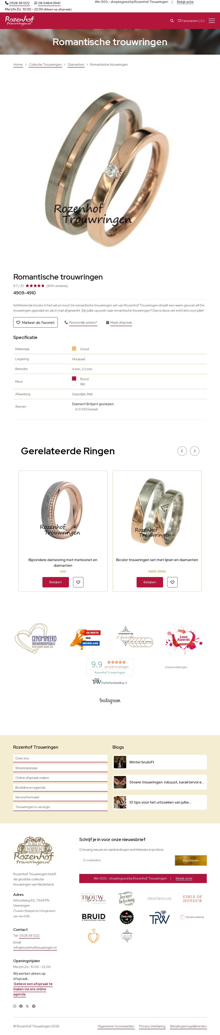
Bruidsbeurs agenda (30, 787)
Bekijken (55, 582)
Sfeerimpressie (26, 768)
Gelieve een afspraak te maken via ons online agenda (33, 989)
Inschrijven (191, 860)
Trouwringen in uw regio (32, 807)
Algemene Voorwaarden (116, 1026)
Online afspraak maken (32, 778)
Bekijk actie (185, 3)
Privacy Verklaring (152, 1026)
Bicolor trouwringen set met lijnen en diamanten (157, 559)
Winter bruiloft (141, 762)
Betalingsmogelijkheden (188, 1026)
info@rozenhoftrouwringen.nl (35, 947)
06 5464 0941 (49, 3)
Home (18, 64)
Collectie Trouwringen (45, 64)
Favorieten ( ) (191, 20)
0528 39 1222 (20, 3)
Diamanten (76, 64)
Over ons (22, 758)
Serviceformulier (27, 797)
